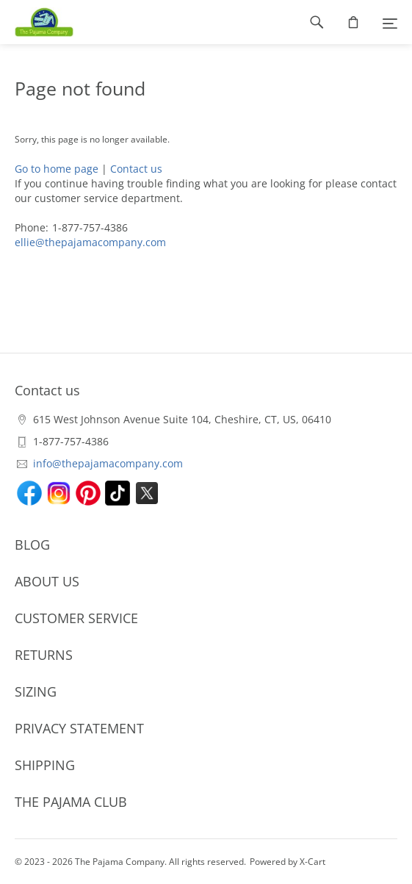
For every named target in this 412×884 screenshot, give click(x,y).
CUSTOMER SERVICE (76, 618)
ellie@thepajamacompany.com (90, 242)
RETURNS (44, 654)
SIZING (36, 691)
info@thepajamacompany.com (108, 463)
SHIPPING (45, 765)
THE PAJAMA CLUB (71, 801)
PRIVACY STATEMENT (79, 728)
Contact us (136, 169)
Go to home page (56, 169)
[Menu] (390, 22)
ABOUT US (47, 581)
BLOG (32, 544)
